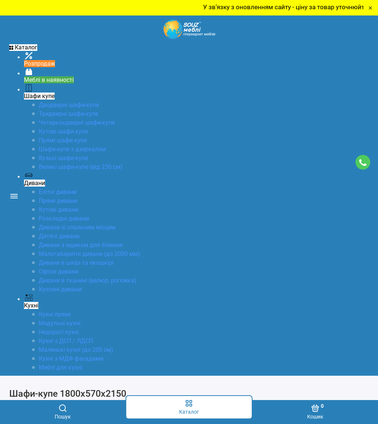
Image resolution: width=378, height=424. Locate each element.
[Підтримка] (363, 162)
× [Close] (370, 7)
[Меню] (14, 195)
